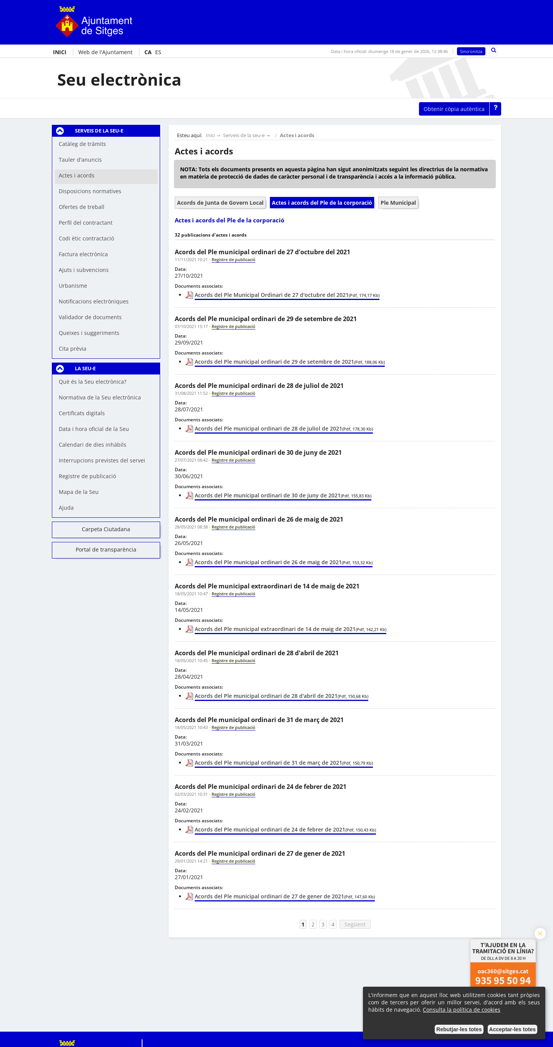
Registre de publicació (87, 476)
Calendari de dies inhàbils (92, 444)
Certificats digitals (82, 413)
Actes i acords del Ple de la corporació (322, 202)
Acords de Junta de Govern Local (220, 202)
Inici (210, 135)
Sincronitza (471, 51)
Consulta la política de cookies (461, 1009)
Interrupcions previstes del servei (102, 460)
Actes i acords (297, 135)
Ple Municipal (398, 202)
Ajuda (66, 507)
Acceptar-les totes (512, 1029)
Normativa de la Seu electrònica (100, 397)
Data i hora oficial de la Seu (94, 428)
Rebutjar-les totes (459, 1029)
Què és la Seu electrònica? (92, 381)
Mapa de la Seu (79, 491)
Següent (355, 924)
